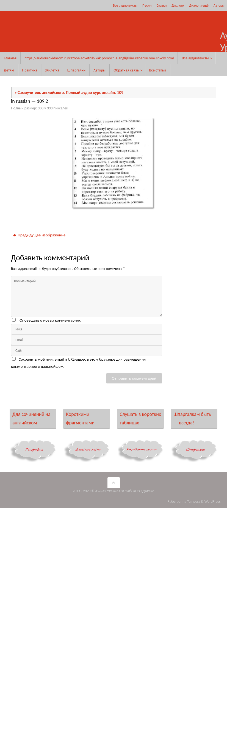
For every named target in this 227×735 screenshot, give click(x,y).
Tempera (193, 501)
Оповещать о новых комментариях (50, 320)
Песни (146, 5)
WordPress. (213, 501)
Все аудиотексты (125, 5)
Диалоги (177, 5)
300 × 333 (45, 108)
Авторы (219, 5)
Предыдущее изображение (39, 235)
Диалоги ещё (199, 5)
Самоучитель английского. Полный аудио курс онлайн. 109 (69, 92)
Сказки (161, 5)
